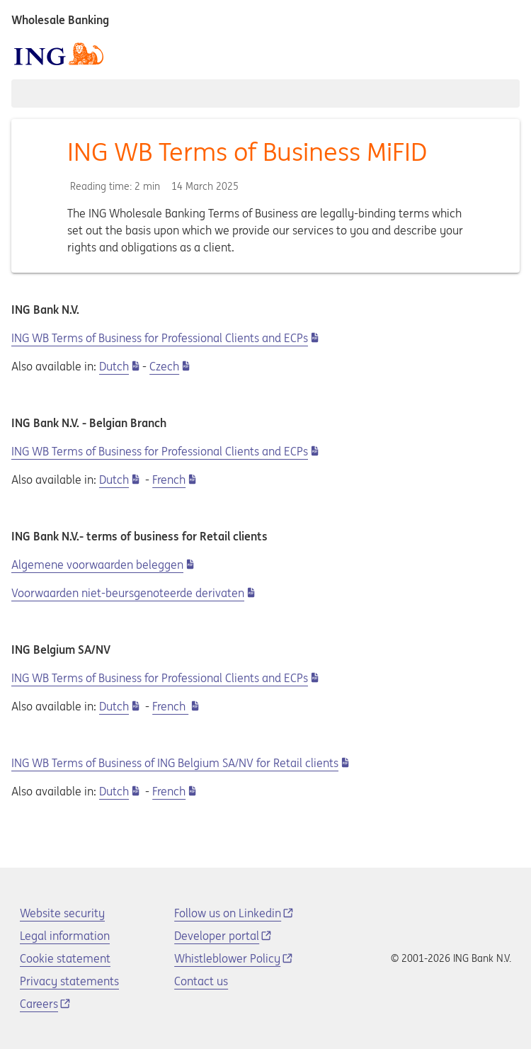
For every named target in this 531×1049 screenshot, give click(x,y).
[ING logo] (58, 54)
